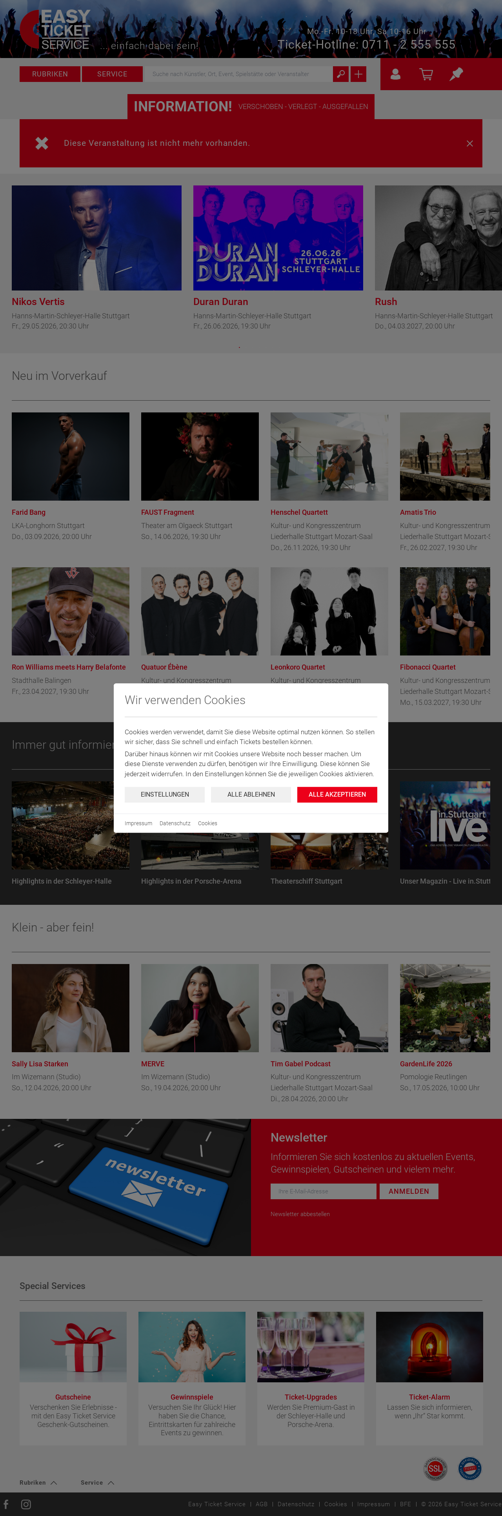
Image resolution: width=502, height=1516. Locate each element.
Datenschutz (175, 823)
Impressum (138, 823)
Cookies (207, 823)
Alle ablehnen (251, 794)
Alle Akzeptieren (337, 794)
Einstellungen (165, 794)
